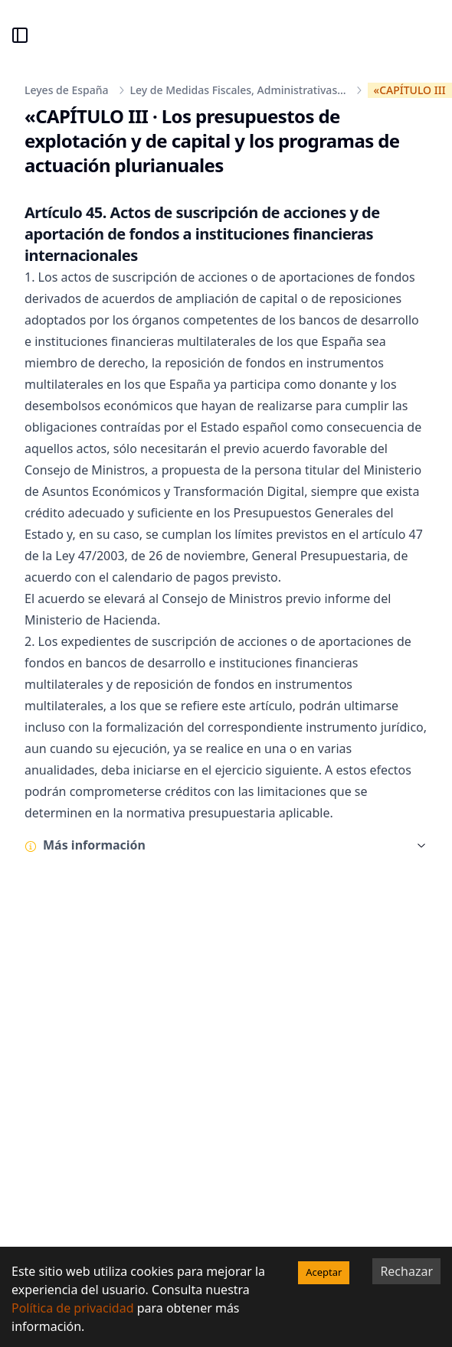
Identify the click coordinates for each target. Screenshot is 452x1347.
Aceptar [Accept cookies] (324, 1272)
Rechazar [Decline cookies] (406, 1271)
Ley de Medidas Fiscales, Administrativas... (238, 90)
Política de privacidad (72, 1308)
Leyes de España (67, 90)
